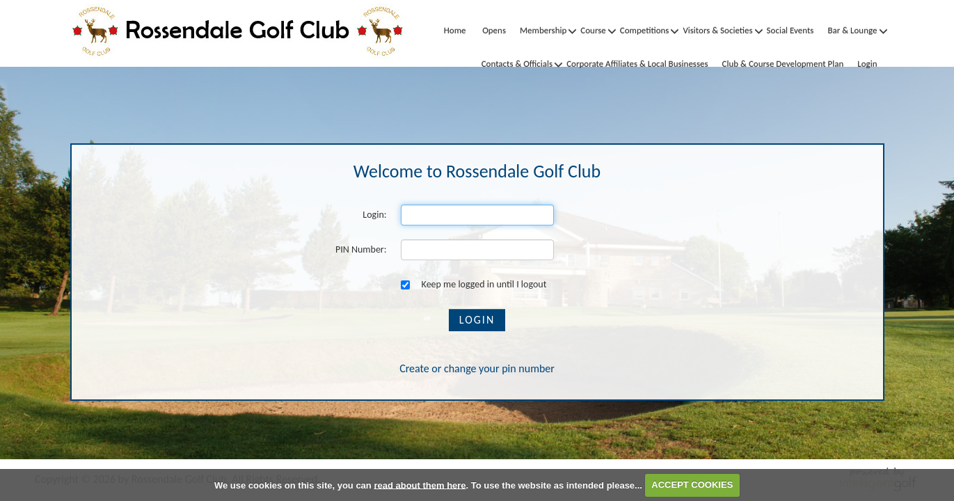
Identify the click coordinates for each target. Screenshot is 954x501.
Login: (374, 215)
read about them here (420, 484)
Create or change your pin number (477, 368)
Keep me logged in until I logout (474, 284)
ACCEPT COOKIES (692, 484)
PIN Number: (361, 249)
